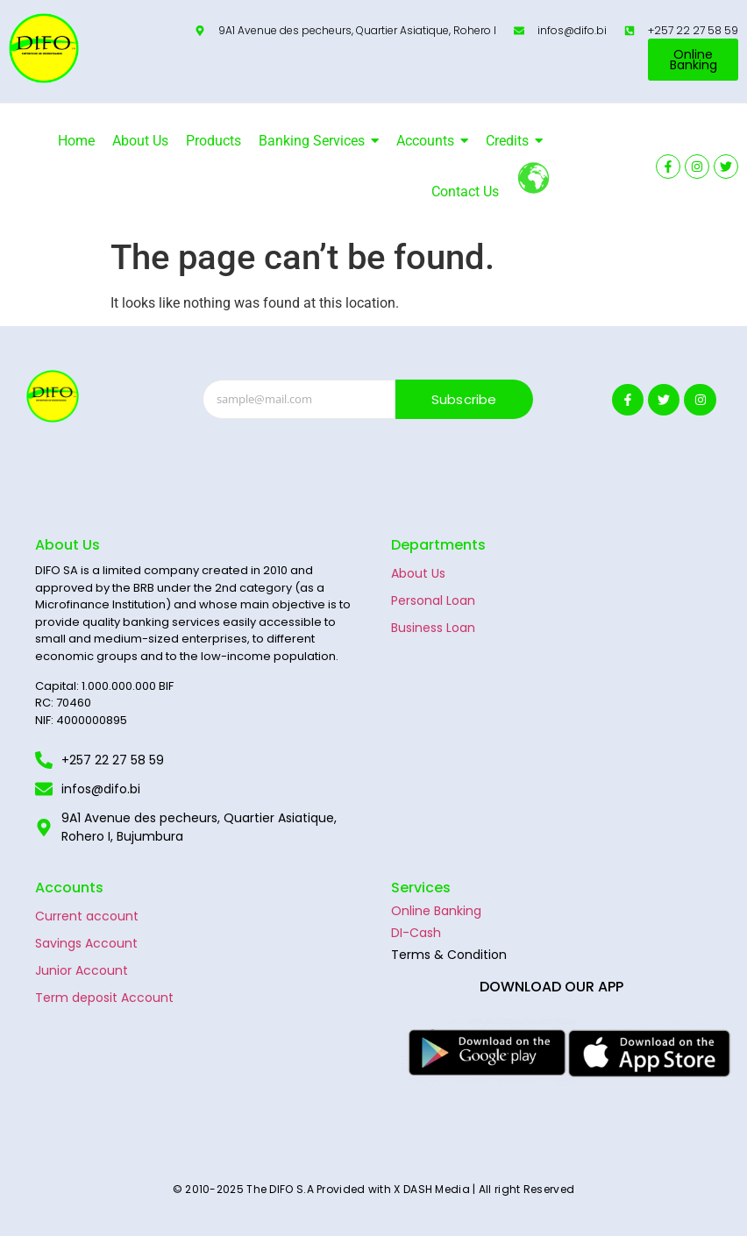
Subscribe (464, 399)
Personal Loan (433, 600)
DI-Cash (416, 932)
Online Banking (436, 911)
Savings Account (86, 943)
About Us (418, 573)
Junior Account (81, 970)
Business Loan (433, 627)
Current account (87, 916)
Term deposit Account (104, 997)
